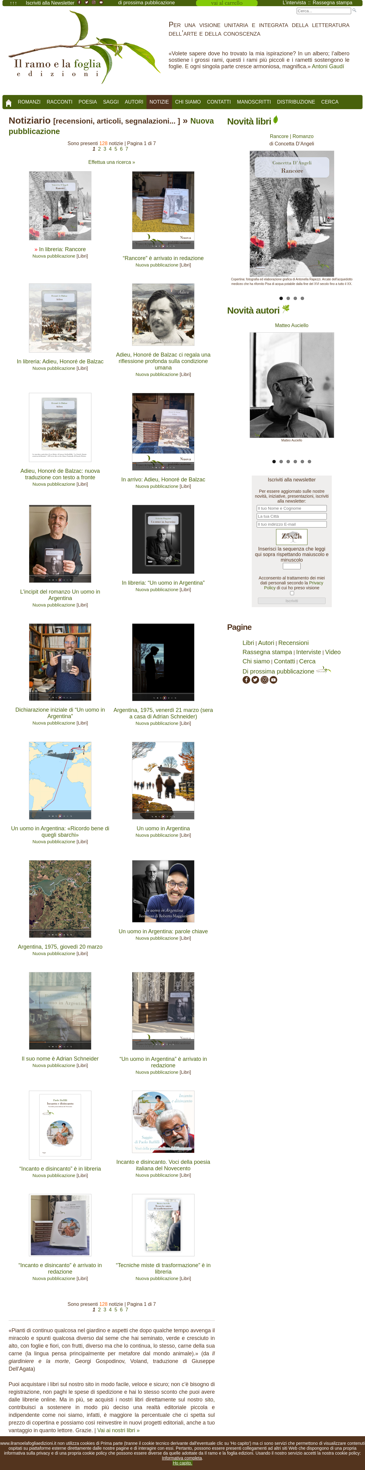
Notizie (159, 102)
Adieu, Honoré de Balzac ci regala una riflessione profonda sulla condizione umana (163, 361)
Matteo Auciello (292, 325)
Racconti (60, 102)
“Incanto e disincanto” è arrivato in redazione (60, 1268)
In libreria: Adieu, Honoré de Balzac (60, 361)
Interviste (308, 652)
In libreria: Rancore (62, 249)
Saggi (111, 102)
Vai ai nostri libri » (118, 1430)
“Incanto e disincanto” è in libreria (60, 1169)
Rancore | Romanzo (292, 136)
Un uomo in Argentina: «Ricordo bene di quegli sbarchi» (60, 831)
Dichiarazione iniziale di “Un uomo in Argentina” (60, 713)
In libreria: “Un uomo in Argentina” (163, 583)
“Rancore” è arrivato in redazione (163, 258)
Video (333, 652)
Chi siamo (188, 102)
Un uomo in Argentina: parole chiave (163, 931)
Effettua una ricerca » (111, 162)
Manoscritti (254, 102)
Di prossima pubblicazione (287, 671)
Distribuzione (296, 102)
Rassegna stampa (267, 652)
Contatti (219, 102)
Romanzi (29, 102)
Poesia (87, 102)
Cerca (330, 102)
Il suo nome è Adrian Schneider (60, 1059)
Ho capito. (182, 1462)
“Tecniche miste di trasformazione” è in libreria (163, 1268)
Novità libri (252, 121)
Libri (248, 642)
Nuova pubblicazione (53, 256)
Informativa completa (182, 1458)
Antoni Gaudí (328, 66)
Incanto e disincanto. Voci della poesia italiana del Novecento (163, 1165)
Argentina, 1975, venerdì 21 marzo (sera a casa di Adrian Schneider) (163, 713)
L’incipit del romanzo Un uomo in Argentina (60, 595)
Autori (134, 102)
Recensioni (293, 642)
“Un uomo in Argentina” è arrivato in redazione (163, 1062)
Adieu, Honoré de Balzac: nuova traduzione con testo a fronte (60, 474)
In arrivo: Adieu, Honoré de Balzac (163, 479)
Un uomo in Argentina (163, 828)
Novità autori (258, 310)
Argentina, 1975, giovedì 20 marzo (60, 947)
